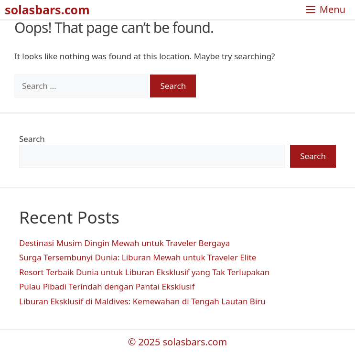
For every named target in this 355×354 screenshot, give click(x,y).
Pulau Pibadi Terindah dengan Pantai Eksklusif (107, 286)
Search (32, 138)
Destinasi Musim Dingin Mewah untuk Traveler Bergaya (124, 242)
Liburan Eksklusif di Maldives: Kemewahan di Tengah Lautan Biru (142, 301)
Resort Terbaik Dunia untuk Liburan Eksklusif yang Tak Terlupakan (144, 272)
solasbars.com (47, 9)
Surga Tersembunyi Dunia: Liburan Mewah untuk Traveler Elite (137, 257)
